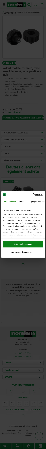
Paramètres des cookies (23, 252)
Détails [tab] (22, 202)
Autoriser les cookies (23, 244)
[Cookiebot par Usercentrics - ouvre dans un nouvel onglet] (32, 194)
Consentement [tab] (9, 202)
